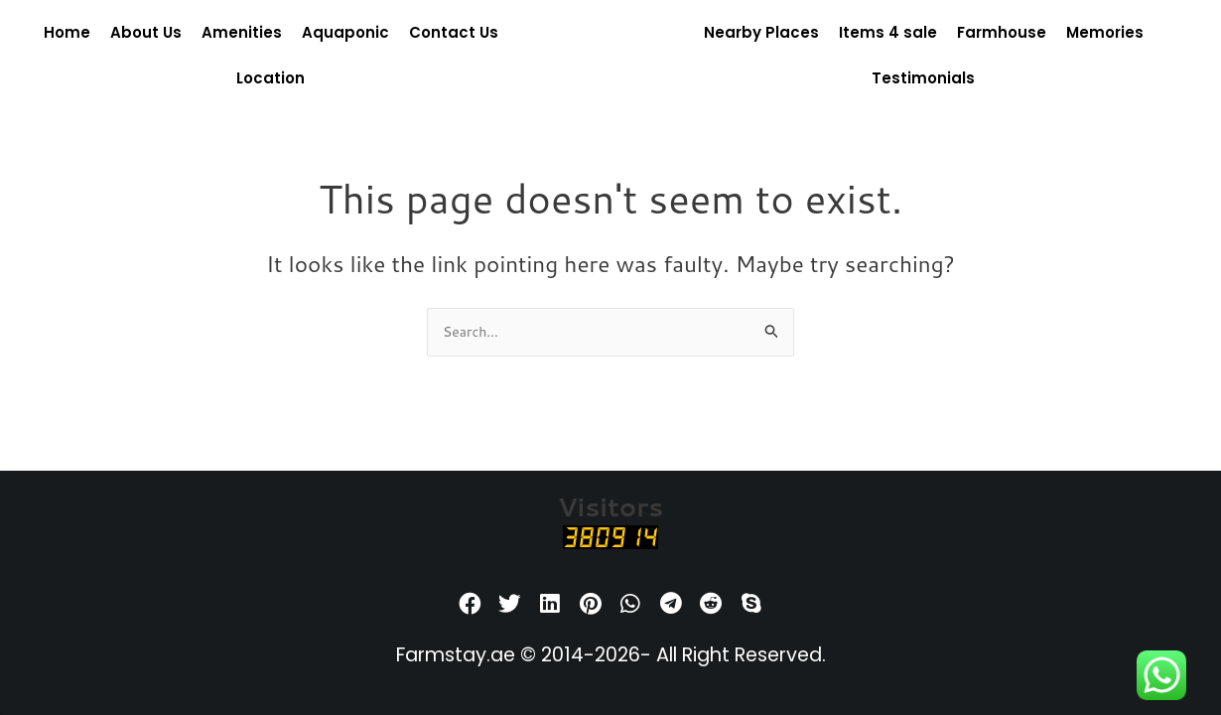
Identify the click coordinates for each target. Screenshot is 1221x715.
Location (270, 78)
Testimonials (923, 78)
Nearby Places (761, 32)
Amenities (242, 32)
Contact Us (453, 32)
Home (67, 32)
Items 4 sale (888, 32)
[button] (470, 604)
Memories (1105, 32)
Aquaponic (345, 32)
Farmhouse (1001, 32)
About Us (146, 32)
